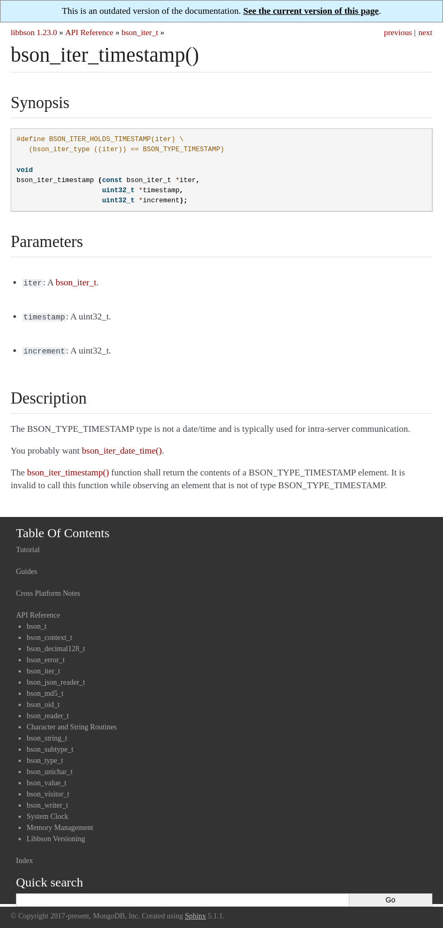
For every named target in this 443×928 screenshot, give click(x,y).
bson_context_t (49, 634)
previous (398, 32)
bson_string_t (47, 735)
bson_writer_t (47, 802)
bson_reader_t (48, 713)
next (425, 32)
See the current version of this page (311, 11)
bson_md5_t (45, 690)
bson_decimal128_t (56, 646)
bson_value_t (47, 780)
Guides (26, 568)
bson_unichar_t (49, 769)
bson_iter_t (139, 32)
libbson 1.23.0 (34, 32)
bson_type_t (45, 757)
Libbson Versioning (56, 836)
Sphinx (195, 913)
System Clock (47, 813)
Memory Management (60, 824)
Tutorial (28, 547)
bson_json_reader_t (56, 679)
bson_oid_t (43, 701)
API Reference (89, 32)
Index (24, 857)
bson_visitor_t (48, 791)
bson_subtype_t (50, 746)
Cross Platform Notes (48, 590)
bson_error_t (46, 657)
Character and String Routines (72, 724)
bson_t (36, 623)
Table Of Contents (63, 530)
